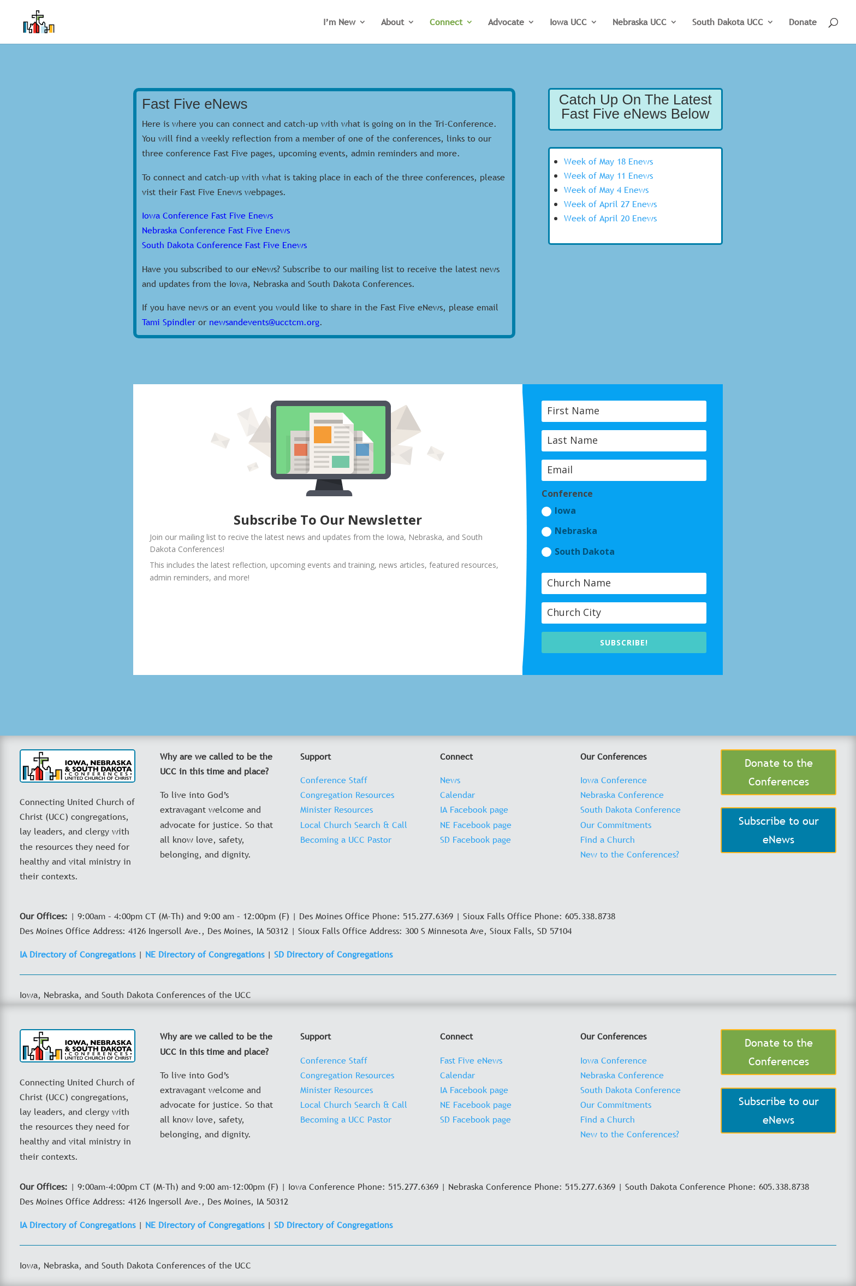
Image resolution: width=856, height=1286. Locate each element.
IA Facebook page (474, 809)
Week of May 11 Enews (608, 175)
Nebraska (569, 531)
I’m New (339, 23)
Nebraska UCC (640, 23)
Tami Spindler (168, 322)
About (392, 23)
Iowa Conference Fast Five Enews (207, 215)
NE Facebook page (476, 825)
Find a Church (607, 839)
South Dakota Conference (630, 809)
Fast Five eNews (471, 1060)
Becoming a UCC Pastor (345, 839)
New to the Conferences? (629, 854)
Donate (803, 23)
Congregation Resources (347, 795)
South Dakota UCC (727, 23)
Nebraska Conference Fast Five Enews (216, 230)
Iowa (559, 510)
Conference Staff (333, 780)
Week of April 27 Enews (610, 204)
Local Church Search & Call (353, 825)
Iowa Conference (613, 780)
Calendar (457, 795)
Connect (446, 23)
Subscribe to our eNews (779, 830)
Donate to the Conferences (779, 772)
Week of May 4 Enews (606, 190)
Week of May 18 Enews (608, 161)
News (450, 780)
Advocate (506, 23)
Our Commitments (615, 825)
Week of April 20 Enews (610, 218)
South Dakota (578, 551)
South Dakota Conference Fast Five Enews (224, 245)
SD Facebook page (475, 839)
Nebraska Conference (622, 795)
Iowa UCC (568, 23)
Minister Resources (336, 809)
